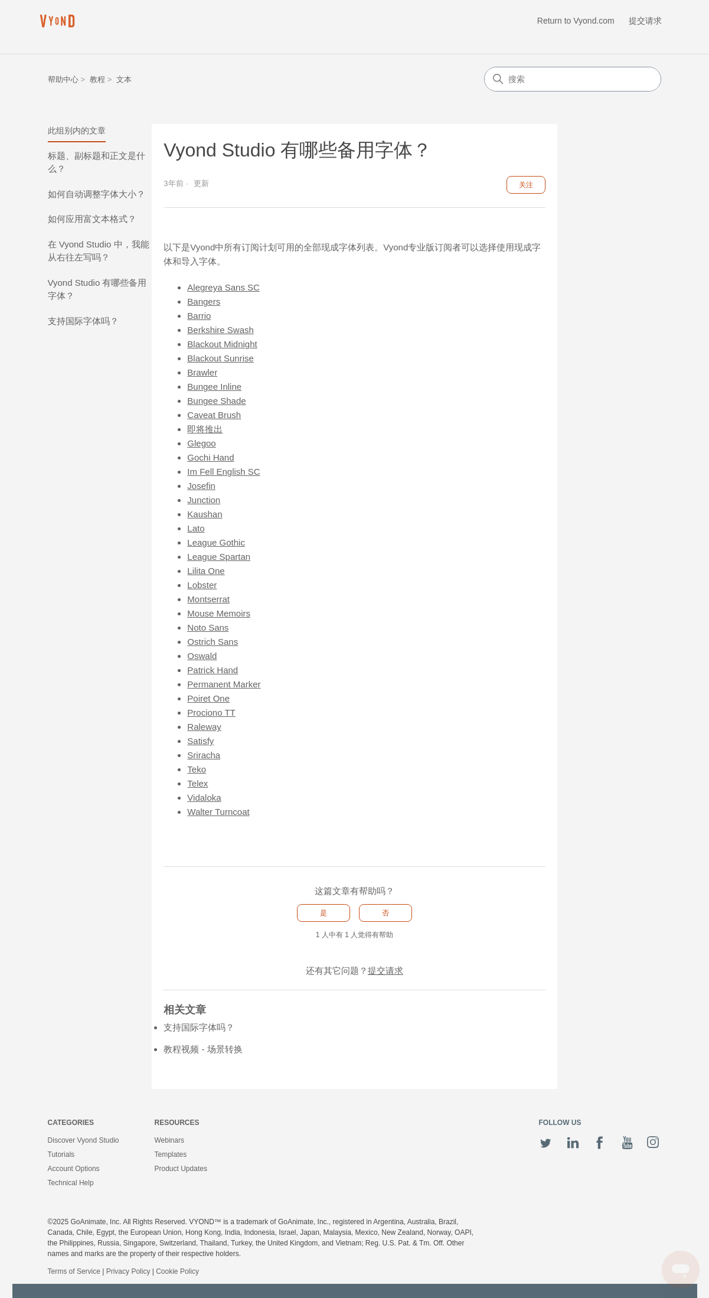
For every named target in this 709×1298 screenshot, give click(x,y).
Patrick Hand (212, 670)
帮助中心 (63, 79)
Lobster (202, 585)
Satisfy (200, 741)
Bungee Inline (214, 386)
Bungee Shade (216, 401)
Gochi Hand (210, 457)
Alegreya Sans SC (223, 287)
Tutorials (61, 1154)
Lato (195, 528)
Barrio (199, 316)
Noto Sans (207, 627)
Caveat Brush (214, 415)
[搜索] (573, 79)
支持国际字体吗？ (83, 321)
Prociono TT (211, 712)
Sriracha (203, 755)
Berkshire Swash (220, 330)
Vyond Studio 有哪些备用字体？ (97, 289)
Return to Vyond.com (576, 20)
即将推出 (205, 429)
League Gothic (216, 542)
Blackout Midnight (222, 344)
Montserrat (208, 599)
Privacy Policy (128, 1271)
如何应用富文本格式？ (92, 219)
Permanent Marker (223, 684)
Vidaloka (204, 798)
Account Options (74, 1169)
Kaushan (204, 514)
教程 (97, 79)
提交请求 (645, 20)
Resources (177, 1122)
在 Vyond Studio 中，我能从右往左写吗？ (98, 251)
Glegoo (201, 443)
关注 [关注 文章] (526, 185)
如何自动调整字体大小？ (96, 194)
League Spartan (218, 557)
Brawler (202, 372)
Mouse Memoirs (218, 613)
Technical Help (71, 1183)
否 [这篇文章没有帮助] (385, 913)
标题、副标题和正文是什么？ (96, 162)
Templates (171, 1154)
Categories (71, 1122)
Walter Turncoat (218, 812)
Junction (203, 500)
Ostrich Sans (212, 642)
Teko (196, 769)
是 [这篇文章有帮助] (323, 913)
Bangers (203, 301)
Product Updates (181, 1169)
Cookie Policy (177, 1271)
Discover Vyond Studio (83, 1140)
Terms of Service (74, 1271)
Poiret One (208, 698)
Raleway (204, 727)
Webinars (169, 1140)
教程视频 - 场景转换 (203, 1049)
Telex (197, 783)
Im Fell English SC (223, 472)
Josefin (201, 486)
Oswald (202, 656)
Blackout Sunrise (220, 358)
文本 (124, 79)
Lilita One (205, 571)
